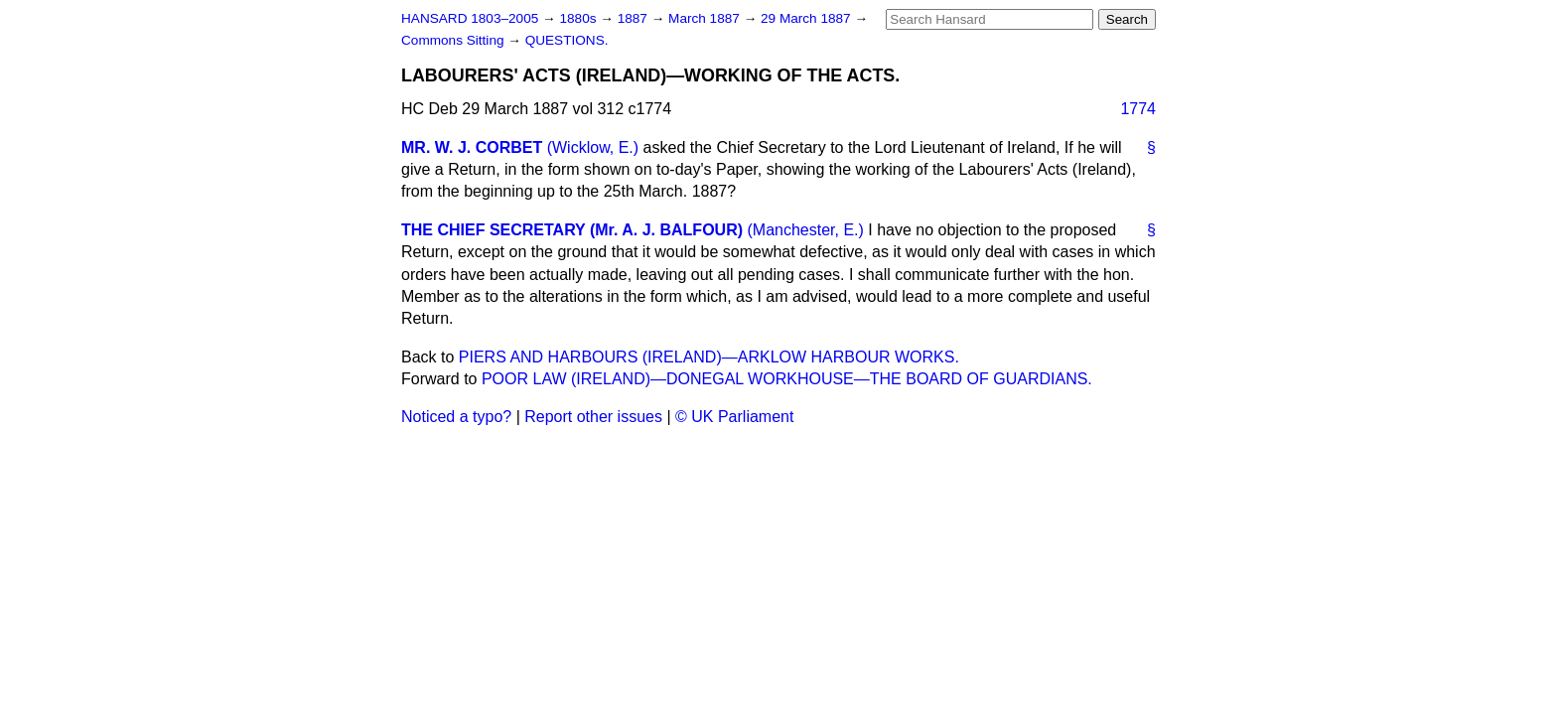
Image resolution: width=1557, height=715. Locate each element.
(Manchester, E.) (805, 229)
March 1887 (706, 18)
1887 (634, 18)
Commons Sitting (454, 40)
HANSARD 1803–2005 (469, 18)
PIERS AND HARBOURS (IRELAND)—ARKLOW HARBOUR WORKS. (709, 357)
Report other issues (593, 416)
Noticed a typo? (456, 416)
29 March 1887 (807, 18)
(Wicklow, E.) (592, 147)
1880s (579, 18)
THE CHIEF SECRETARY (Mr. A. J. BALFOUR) (572, 229)
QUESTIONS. (567, 40)
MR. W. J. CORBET (471, 147)
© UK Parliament (734, 416)
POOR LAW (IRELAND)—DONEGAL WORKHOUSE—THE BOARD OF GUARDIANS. (787, 378)
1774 (1138, 108)
